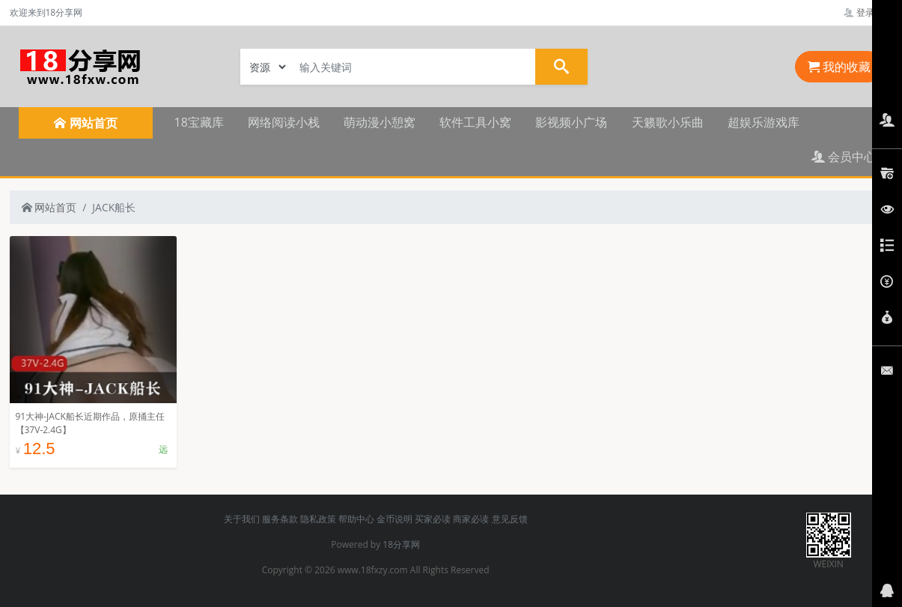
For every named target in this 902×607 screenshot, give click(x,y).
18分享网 (401, 544)
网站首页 (49, 207)
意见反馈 (510, 519)
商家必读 (471, 519)
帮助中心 (356, 519)
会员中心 (843, 156)
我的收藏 (839, 66)
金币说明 (394, 519)
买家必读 (433, 519)
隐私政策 (318, 519)
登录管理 (868, 12)
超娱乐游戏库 (763, 122)
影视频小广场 (571, 122)
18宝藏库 (199, 122)
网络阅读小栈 (284, 122)
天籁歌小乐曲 (668, 122)
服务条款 (280, 519)
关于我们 (242, 519)
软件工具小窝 (475, 122)
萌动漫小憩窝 (379, 122)
